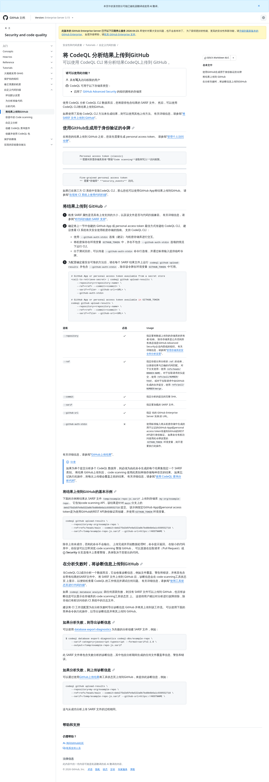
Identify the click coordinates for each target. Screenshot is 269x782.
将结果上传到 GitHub (85, 206)
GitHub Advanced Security (99, 91)
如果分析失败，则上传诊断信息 (89, 670)
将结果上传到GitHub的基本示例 (89, 491)
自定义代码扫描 (107, 45)
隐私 (97, 769)
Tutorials (90, 45)
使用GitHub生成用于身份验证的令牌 (98, 128)
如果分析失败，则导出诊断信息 (89, 622)
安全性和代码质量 (72, 45)
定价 (112, 769)
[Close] (259, 6)
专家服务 (122, 769)
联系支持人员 (72, 748)
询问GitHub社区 (73, 743)
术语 (90, 769)
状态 (105, 769)
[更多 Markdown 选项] (233, 57)
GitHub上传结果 (101, 454)
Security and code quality (26, 35)
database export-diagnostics (92, 629)
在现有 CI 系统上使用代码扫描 (87, 195)
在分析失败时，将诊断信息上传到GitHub (103, 564)
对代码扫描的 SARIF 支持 (90, 219)
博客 (132, 769)
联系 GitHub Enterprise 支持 (119, 34)
